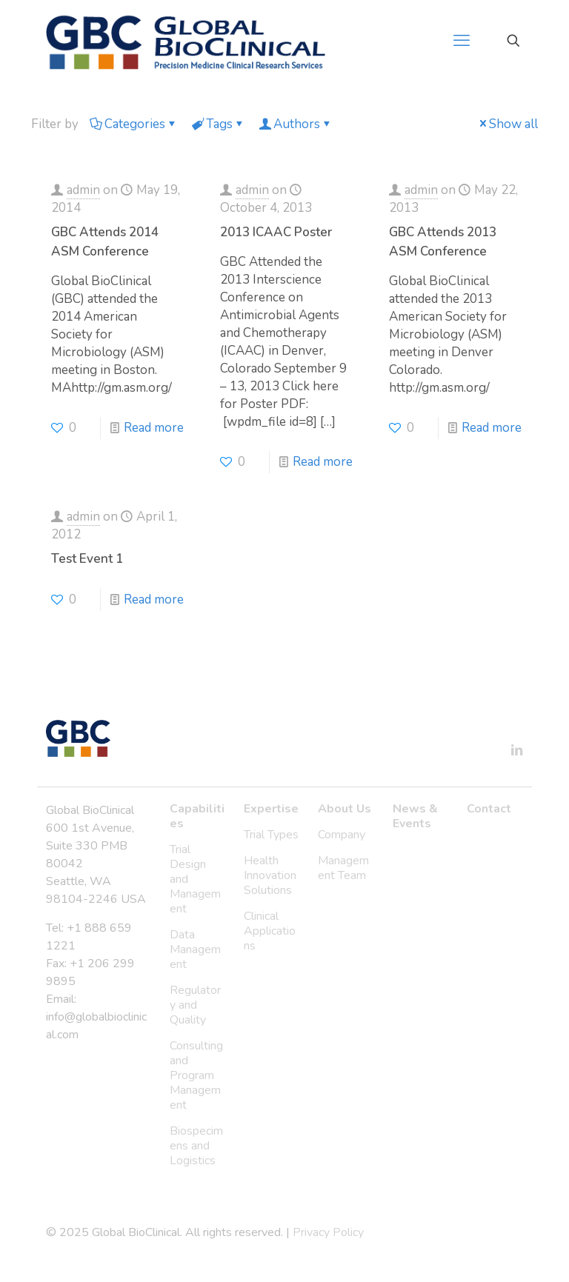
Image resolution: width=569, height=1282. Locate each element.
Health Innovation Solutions (270, 875)
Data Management (195, 949)
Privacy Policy (328, 1232)
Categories (134, 124)
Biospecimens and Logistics (196, 1146)
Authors (296, 124)
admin (83, 189)
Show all (507, 124)
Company (341, 835)
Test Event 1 (87, 558)
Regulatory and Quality (195, 1005)
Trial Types (271, 835)
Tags (218, 124)
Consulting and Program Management (196, 1075)
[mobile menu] (461, 40)
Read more (154, 427)
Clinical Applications (270, 931)
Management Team (343, 868)
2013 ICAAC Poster (276, 232)
